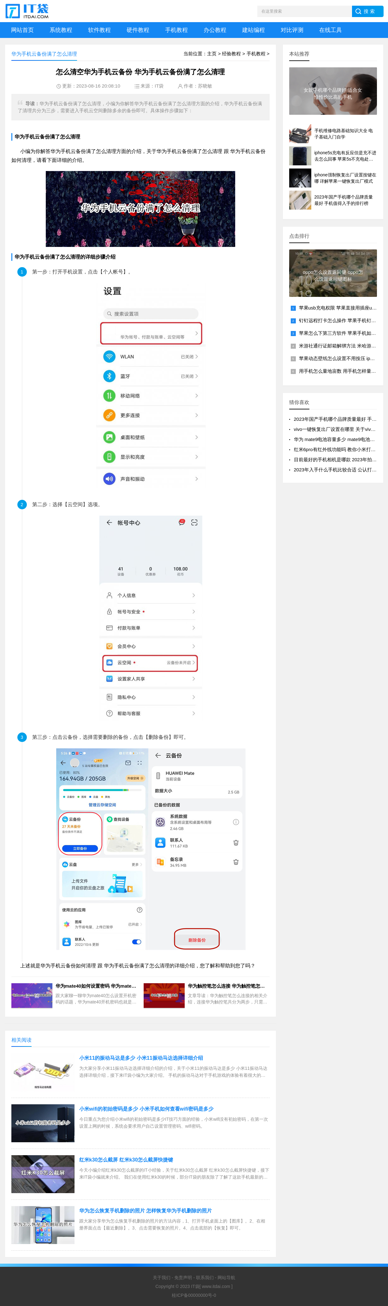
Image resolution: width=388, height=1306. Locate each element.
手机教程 (176, 30)
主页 (212, 53)
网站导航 (226, 1277)
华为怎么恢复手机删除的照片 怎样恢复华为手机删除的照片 (145, 1210)
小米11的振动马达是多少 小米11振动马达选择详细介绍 (141, 1058)
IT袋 (159, 86)
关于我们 (161, 1277)
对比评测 (292, 30)
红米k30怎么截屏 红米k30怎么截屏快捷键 (126, 1159)
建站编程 (253, 30)
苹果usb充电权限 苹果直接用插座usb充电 (343, 307)
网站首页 (22, 30)
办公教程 (215, 30)
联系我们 (205, 1277)
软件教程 (99, 30)
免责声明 (183, 1277)
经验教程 (231, 53)
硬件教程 (138, 30)
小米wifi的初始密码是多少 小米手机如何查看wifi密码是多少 (146, 1109)
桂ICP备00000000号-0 (194, 1295)
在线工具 (330, 30)
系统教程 (61, 30)
